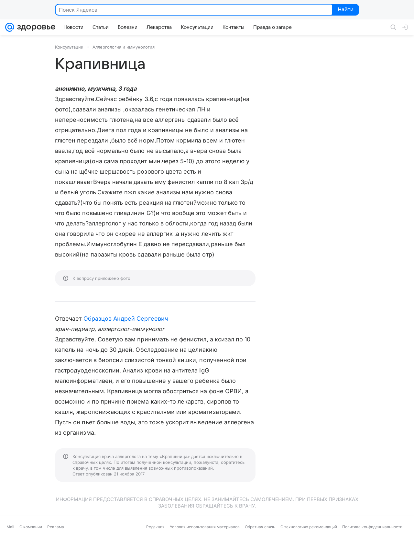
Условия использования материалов (205, 526)
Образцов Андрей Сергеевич (125, 318)
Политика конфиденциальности (372, 526)
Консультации (69, 47)
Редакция (155, 526)
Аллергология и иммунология (124, 47)
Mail (10, 526)
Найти (345, 10)
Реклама (55, 526)
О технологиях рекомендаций (308, 526)
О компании (30, 526)
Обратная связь (260, 526)
